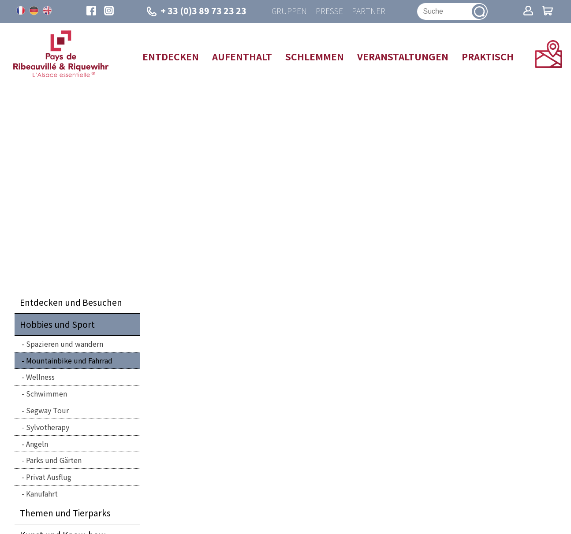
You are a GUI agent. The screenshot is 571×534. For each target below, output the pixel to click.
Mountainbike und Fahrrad (69, 360)
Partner (368, 11)
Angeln (37, 443)
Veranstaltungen (402, 56)
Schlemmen (314, 56)
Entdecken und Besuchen (71, 302)
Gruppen (289, 11)
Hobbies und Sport (57, 324)
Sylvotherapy (47, 427)
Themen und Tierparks (65, 513)
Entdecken (170, 56)
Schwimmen (46, 393)
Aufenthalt (242, 56)
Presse (329, 11)
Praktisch (488, 56)
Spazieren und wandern (64, 343)
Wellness (40, 376)
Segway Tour (47, 410)
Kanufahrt (42, 493)
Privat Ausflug (48, 476)
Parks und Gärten (54, 460)
